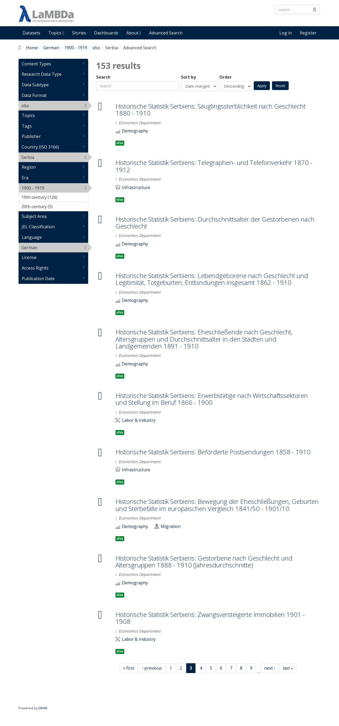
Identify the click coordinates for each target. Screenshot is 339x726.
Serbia (47, 157)
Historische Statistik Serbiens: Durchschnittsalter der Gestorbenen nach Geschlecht (214, 222)
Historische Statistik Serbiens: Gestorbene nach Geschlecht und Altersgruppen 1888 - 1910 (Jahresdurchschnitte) (203, 561)
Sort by (188, 77)
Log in (285, 33)
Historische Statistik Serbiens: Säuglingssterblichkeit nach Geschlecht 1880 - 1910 (210, 109)
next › (269, 668)
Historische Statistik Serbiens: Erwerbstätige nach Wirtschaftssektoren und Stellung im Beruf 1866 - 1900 (211, 399)
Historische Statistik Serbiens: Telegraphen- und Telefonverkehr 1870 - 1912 (213, 166)
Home (32, 48)
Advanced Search (165, 33)
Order (225, 77)
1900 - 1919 (75, 48)
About (133, 33)
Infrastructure (136, 187)
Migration (171, 526)
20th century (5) (54, 207)
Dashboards (106, 33)
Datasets (31, 33)
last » (288, 668)
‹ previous (152, 668)
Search (103, 77)
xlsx (96, 48)
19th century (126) (54, 198)
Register (308, 33)
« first (128, 668)
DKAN (42, 708)
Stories (79, 33)
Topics (56, 33)
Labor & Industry (138, 420)
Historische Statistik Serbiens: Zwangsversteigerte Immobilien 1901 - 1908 (210, 618)
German (51, 48)
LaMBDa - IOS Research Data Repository (157, 18)
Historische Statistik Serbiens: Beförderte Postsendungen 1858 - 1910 (212, 451)
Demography (135, 131)
